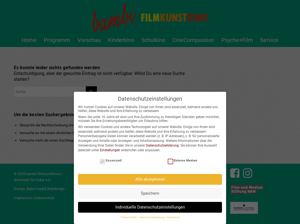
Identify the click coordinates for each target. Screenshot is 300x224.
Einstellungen (110, 147)
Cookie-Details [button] (129, 214)
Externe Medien (182, 158)
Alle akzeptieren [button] (150, 176)
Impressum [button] (173, 214)
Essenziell (110, 158)
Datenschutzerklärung (162, 143)
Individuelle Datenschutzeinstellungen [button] (150, 204)
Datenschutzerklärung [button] (152, 214)
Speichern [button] (150, 190)
